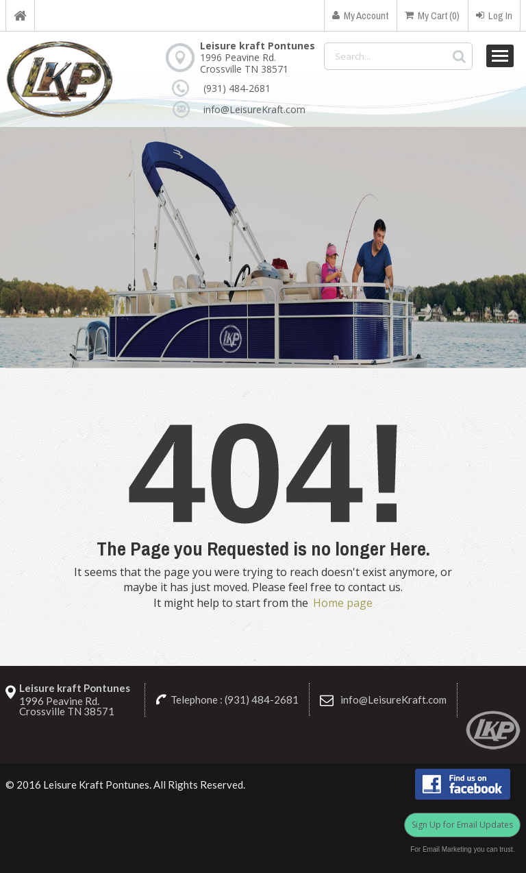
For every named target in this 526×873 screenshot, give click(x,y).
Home (20, 15)
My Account (360, 15)
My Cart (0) (432, 15)
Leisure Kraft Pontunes (96, 784)
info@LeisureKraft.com (254, 109)
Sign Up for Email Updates (462, 824)
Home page (343, 602)
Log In (494, 15)
